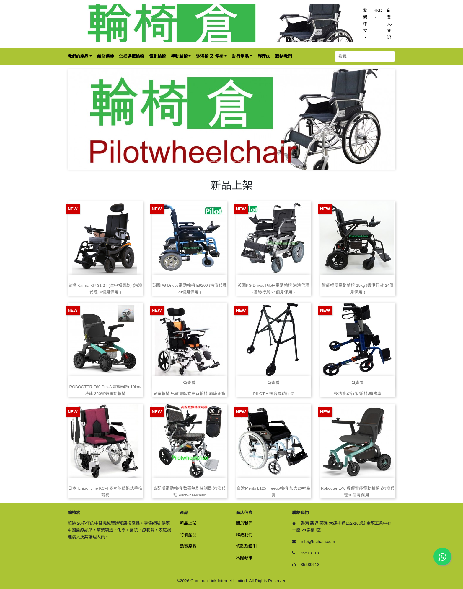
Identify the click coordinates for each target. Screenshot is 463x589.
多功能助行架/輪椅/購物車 (358, 393)
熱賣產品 (188, 546)
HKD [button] (377, 10)
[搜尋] (365, 56)
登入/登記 (389, 24)
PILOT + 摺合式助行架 (273, 393)
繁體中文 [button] (365, 20)
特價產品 (188, 534)
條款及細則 (246, 546)
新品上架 (188, 523)
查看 (189, 382)
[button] (92, 119)
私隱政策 (244, 557)
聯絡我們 (244, 534)
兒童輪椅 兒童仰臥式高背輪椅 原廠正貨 (189, 393)
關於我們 (244, 523)
